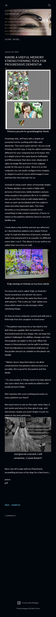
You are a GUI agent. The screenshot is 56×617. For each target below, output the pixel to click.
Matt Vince (35, 608)
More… (17, 39)
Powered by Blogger (28, 603)
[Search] (49, 5)
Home (8, 39)
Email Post (16, 505)
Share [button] (7, 505)
